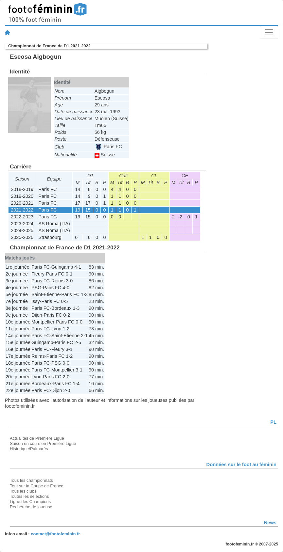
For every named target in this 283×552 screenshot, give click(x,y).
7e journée (17, 301)
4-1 (77, 267)
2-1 (84, 335)
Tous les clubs (23, 491)
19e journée (18, 369)
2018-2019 (22, 189)
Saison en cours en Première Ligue (43, 443)
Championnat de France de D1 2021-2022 (49, 45)
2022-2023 (22, 216)
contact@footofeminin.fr (55, 533)
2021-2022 (22, 210)
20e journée (18, 376)
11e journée (18, 328)
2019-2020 (22, 196)
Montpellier (42, 321)
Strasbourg (49, 237)
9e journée (17, 315)
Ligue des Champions (30, 501)
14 (77, 189)
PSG (36, 287)
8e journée (17, 308)
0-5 (64, 301)
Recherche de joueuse (31, 506)
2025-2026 (22, 237)
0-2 (66, 315)
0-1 (69, 273)
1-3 (84, 294)
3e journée (17, 280)
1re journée (17, 267)
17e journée (18, 356)
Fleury (37, 273)
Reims (58, 280)
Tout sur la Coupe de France (36, 485)
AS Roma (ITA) (54, 223)
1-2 (65, 328)
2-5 (77, 342)
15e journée (18, 342)
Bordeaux (61, 308)
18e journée (18, 363)
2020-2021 (22, 203)
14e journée (18, 335)
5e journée (17, 294)
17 (77, 203)
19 (77, 210)
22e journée (18, 390)
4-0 (65, 287)
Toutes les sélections (29, 496)
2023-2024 (22, 223)
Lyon (56, 328)
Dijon (36, 315)
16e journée (18, 349)
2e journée (17, 273)
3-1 (69, 349)
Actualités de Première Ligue (37, 438)
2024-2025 (22, 230)
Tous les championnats (31, 480)
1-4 (76, 383)
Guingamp (62, 267)
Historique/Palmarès (29, 448)
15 (88, 210)
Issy (35, 301)
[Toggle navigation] (269, 32)
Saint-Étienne (45, 294)
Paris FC (108, 146)
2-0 (65, 376)
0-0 (79, 321)
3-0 (69, 280)
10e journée (18, 321)
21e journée (18, 383)
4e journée (17, 287)
